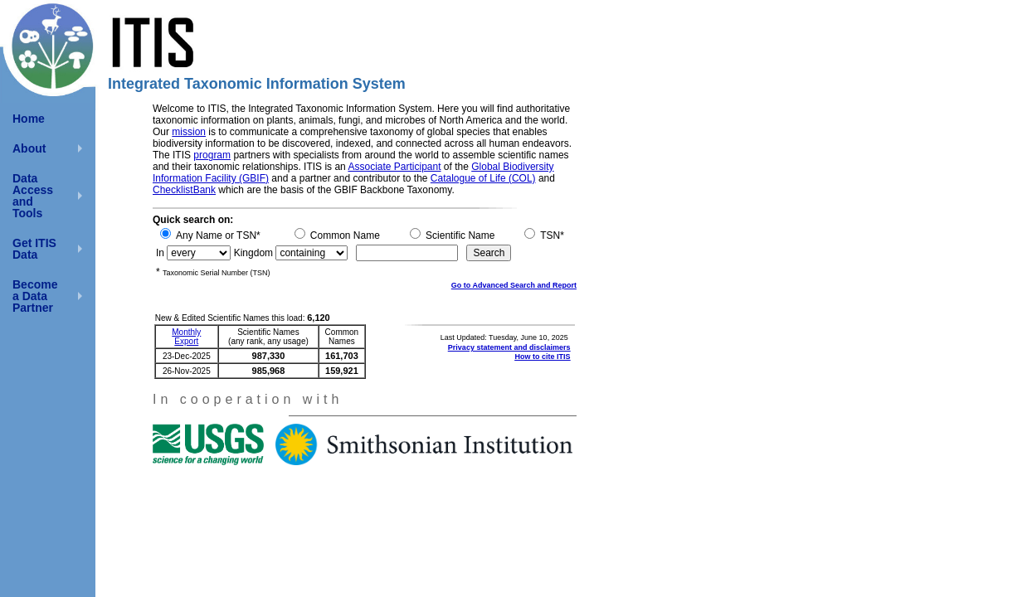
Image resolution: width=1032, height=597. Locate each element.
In (160, 253)
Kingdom (253, 253)
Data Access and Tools (32, 196)
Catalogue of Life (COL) (483, 178)
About (29, 148)
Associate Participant (394, 166)
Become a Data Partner (34, 296)
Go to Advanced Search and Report (514, 285)
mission (189, 132)
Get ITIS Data (34, 248)
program (212, 155)
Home (28, 118)
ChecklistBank (184, 190)
